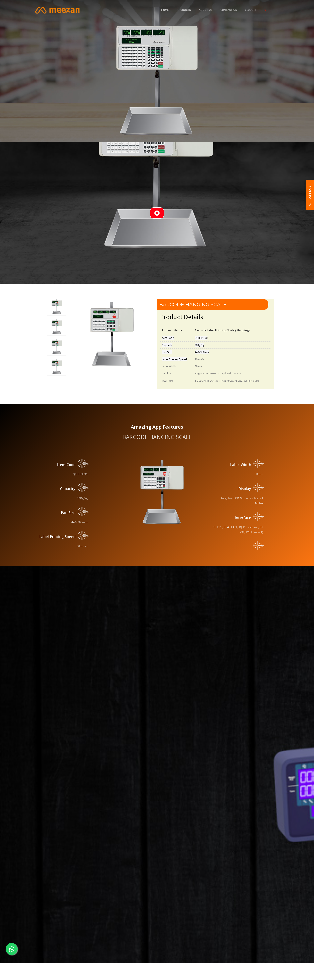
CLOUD (250, 10)
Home (165, 10)
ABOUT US (205, 10)
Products (184, 10)
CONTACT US (228, 10)
